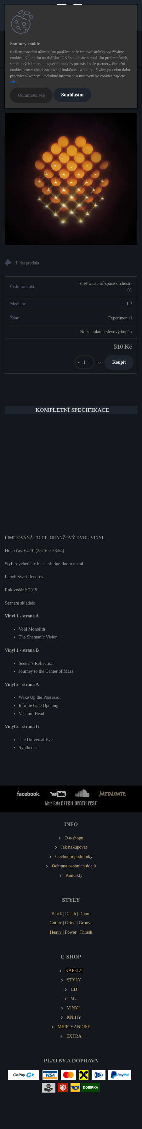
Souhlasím (72, 94)
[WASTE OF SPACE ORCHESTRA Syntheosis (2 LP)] (71, 179)
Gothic (55, 922)
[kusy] (84, 362)
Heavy (56, 932)
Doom (85, 913)
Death (70, 913)
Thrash (86, 932)
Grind (70, 922)
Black (56, 913)
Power (71, 932)
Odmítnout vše (31, 95)
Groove (85, 922)
